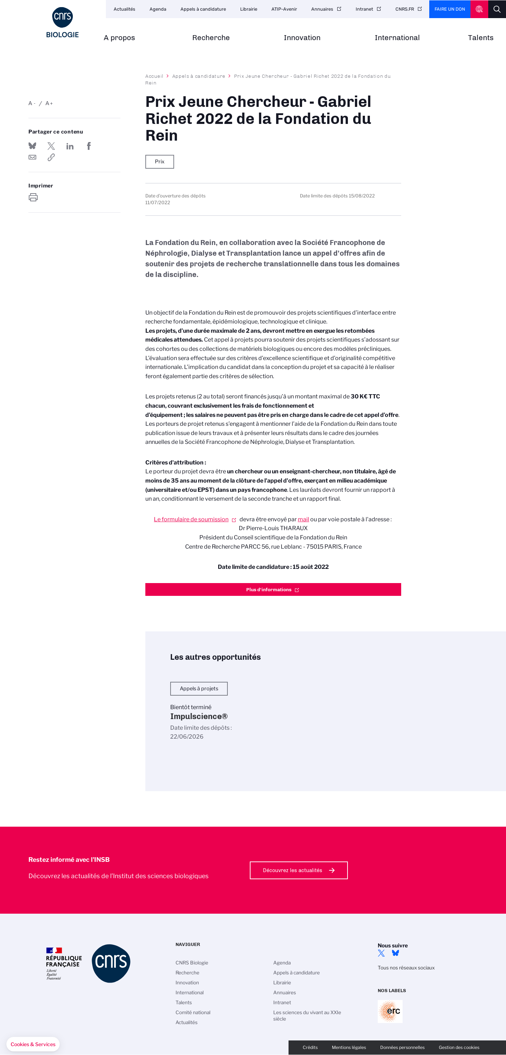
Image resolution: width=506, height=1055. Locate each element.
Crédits (310, 1047)
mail (303, 519)
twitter (381, 953)
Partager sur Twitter (51, 146)
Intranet (364, 9)
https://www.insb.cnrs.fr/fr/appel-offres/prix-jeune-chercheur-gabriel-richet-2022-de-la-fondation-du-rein (51, 157)
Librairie (248, 9)
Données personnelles (402, 1047)
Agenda (158, 9)
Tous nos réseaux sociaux (406, 967)
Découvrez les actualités (292, 870)
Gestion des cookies (459, 1047)
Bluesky (395, 953)
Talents (481, 38)
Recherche (211, 38)
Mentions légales (349, 1047)
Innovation (302, 38)
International (397, 38)
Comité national (193, 1012)
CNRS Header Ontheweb (479, 9)
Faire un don (450, 9)
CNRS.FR (404, 9)
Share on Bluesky (32, 146)
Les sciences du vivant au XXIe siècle (307, 1016)
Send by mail (32, 157)
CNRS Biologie (192, 963)
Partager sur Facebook (89, 146)
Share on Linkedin (70, 146)
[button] (33, 1044)
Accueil (154, 76)
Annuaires (322, 9)
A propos (119, 38)
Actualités (124, 9)
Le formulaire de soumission (191, 519)
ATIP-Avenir (284, 9)
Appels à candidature (203, 9)
